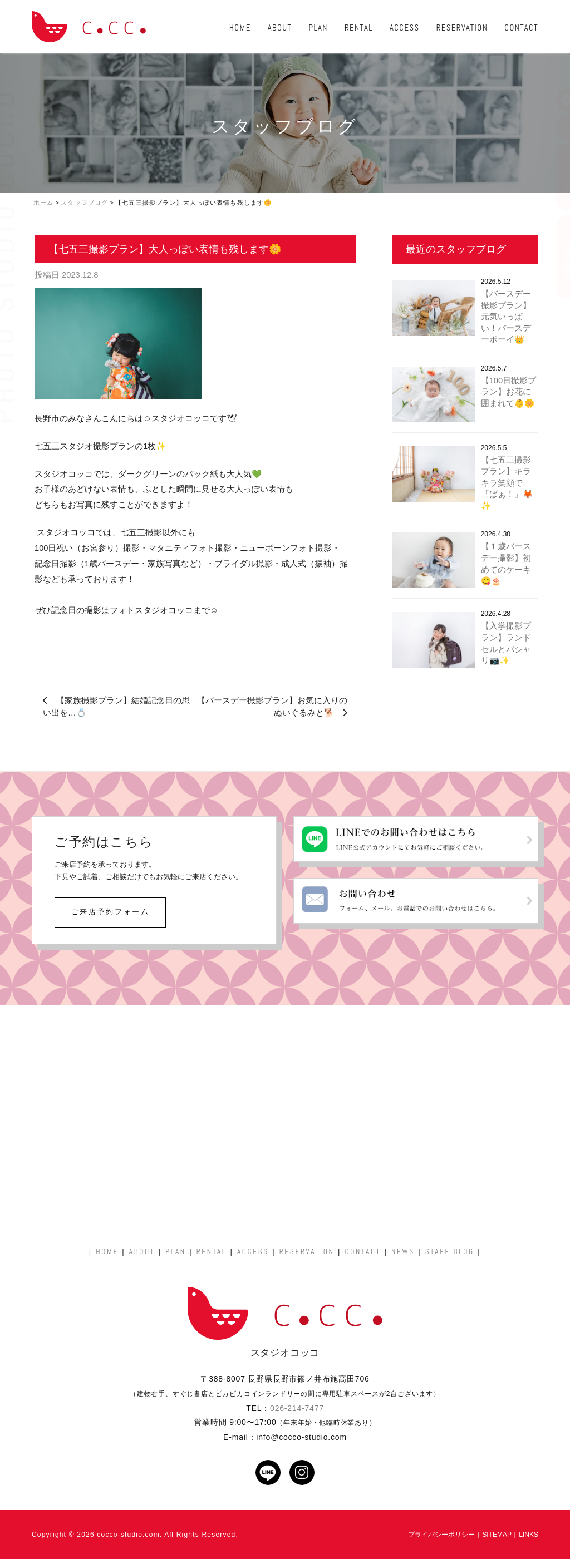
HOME (240, 28)
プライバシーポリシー (441, 1534)
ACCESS (405, 28)
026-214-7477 (297, 1408)
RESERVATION (462, 28)
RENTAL (359, 28)
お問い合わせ (556, 257)
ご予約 (556, 177)
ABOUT (280, 28)
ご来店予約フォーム (110, 911)
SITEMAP (497, 1534)
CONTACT (521, 28)
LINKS (528, 1534)
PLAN (318, 28)
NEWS (403, 1251)
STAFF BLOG (449, 1251)
